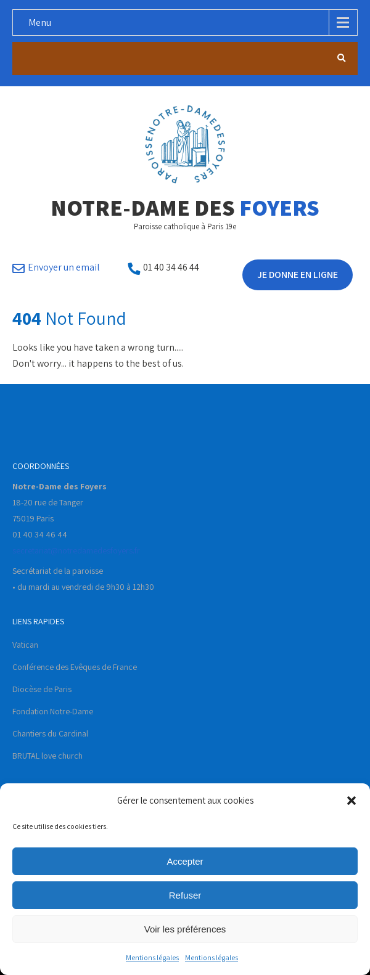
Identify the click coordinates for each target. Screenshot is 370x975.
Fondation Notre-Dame (52, 711)
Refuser (185, 895)
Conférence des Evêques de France (74, 666)
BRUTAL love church (47, 755)
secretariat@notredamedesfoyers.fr (76, 550)
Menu (39, 22)
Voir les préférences (185, 929)
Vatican (25, 644)
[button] (351, 800)
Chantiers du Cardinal (50, 733)
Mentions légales (152, 957)
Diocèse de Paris (42, 689)
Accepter (184, 861)
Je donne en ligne (297, 274)
